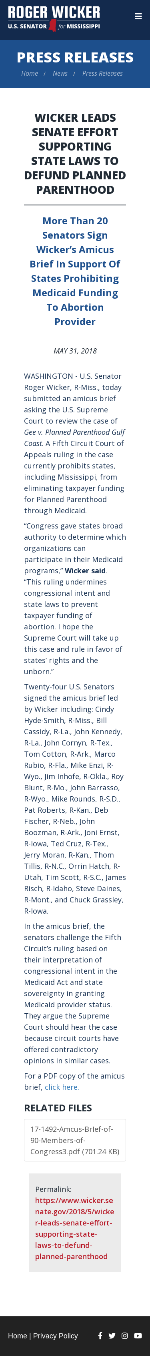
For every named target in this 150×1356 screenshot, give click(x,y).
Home (29, 73)
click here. (62, 1087)
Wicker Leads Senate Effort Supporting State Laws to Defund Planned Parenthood (75, 153)
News (60, 73)
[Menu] (138, 16)
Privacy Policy (55, 1336)
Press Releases (75, 57)
